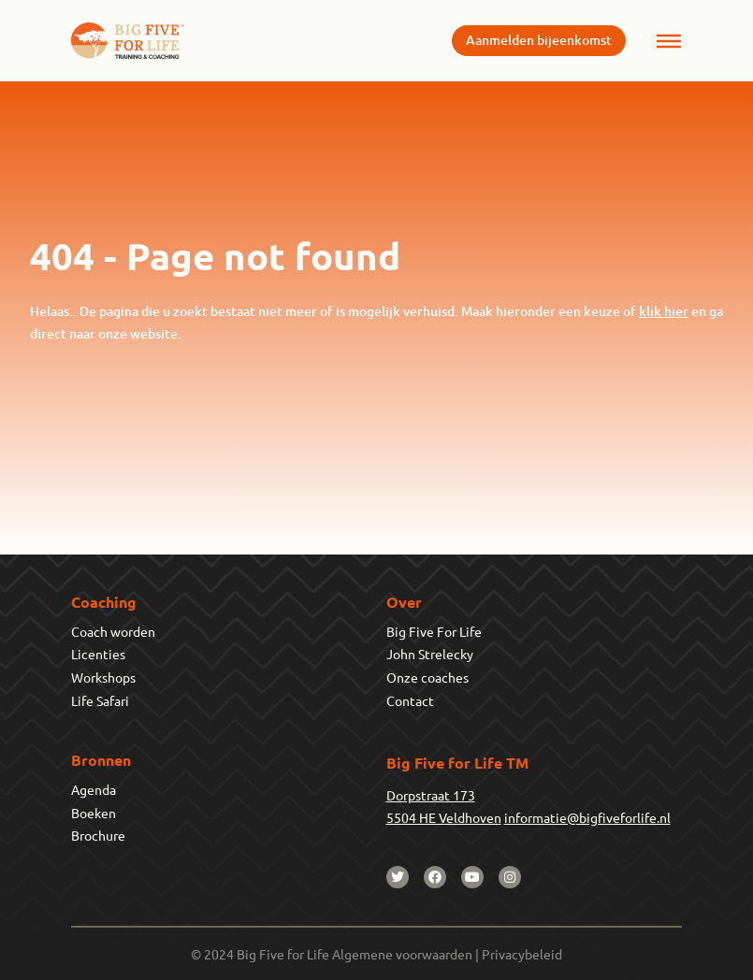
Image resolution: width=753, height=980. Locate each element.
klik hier (663, 311)
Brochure (98, 835)
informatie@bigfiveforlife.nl (587, 817)
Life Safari (100, 700)
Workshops (103, 677)
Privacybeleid (522, 953)
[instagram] (510, 877)
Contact (410, 700)
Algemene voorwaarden (402, 953)
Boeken (93, 812)
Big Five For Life (434, 631)
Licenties (98, 653)
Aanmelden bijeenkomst (539, 40)
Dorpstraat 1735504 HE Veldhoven (443, 806)
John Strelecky (429, 653)
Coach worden (113, 631)
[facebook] (435, 877)
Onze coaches (427, 677)
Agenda (93, 789)
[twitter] (397, 877)
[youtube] (472, 877)
